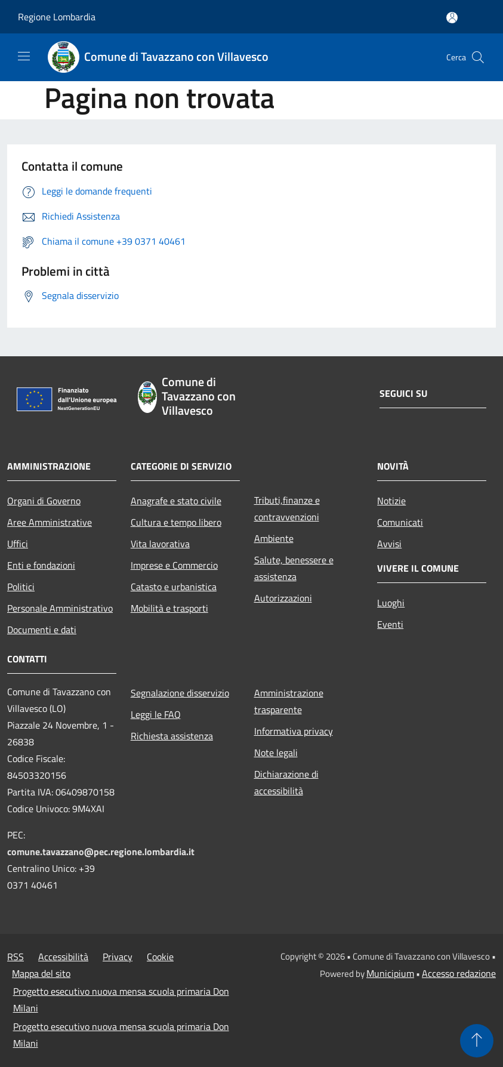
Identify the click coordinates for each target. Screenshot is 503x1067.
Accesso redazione (459, 973)
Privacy (117, 956)
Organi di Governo (44, 501)
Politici (21, 586)
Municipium (390, 973)
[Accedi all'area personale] (452, 17)
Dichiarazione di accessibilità (286, 782)
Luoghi (391, 603)
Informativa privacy (293, 731)
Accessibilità (63, 956)
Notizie (391, 501)
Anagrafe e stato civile (176, 501)
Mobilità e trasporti (169, 608)
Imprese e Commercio (174, 565)
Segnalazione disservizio (180, 693)
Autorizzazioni (283, 598)
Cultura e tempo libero (176, 522)
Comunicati (400, 522)
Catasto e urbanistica (174, 586)
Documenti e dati (41, 629)
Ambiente (274, 538)
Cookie (160, 956)
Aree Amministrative (49, 522)
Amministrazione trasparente (288, 701)
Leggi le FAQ (156, 714)
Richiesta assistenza (172, 736)
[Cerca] (478, 57)
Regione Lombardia (56, 17)
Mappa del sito (41, 973)
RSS (15, 956)
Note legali (276, 752)
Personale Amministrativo (60, 608)
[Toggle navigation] (24, 56)
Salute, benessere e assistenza (294, 568)
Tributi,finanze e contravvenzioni (287, 508)
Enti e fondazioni (41, 565)
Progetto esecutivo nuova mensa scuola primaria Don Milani (121, 999)
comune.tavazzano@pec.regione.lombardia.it (101, 851)
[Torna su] (476, 1040)
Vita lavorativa (160, 543)
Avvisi (389, 543)
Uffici (17, 543)
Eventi (390, 624)
